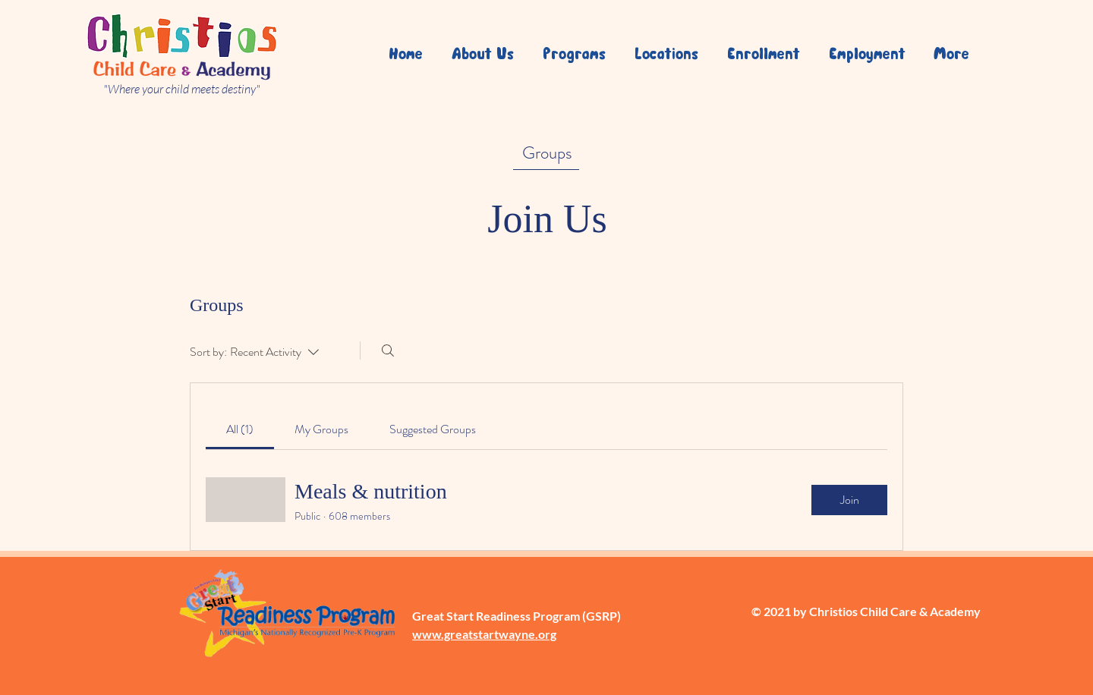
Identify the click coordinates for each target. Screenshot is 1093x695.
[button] (663, 53)
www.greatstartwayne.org (484, 634)
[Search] (388, 350)
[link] (240, 429)
